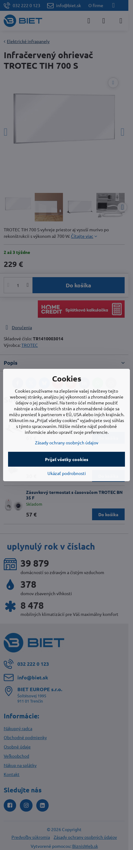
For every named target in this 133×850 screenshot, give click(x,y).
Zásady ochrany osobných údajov (66, 442)
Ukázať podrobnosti (66, 473)
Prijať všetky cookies (66, 459)
